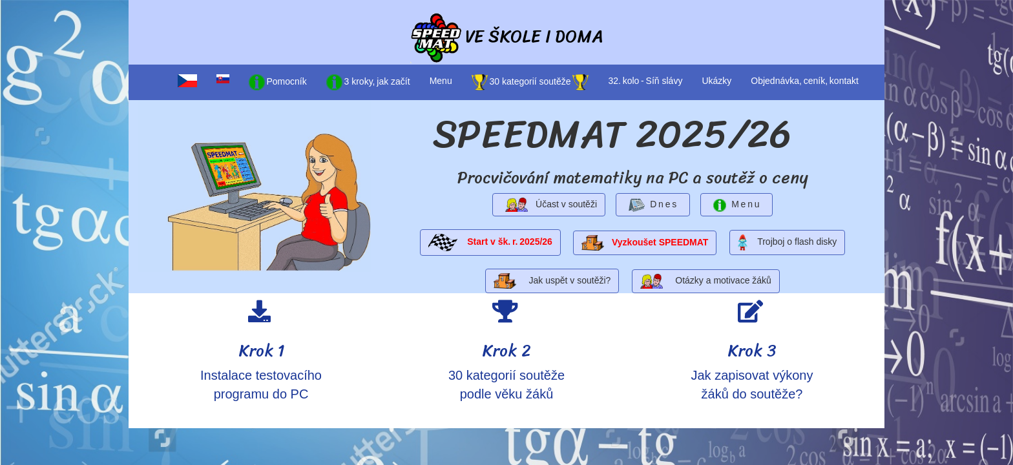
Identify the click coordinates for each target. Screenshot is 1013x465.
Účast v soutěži (549, 205)
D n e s (653, 205)
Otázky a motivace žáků (705, 281)
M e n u (737, 205)
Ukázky (716, 81)
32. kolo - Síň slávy (645, 81)
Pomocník (278, 82)
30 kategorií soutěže (530, 82)
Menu (441, 81)
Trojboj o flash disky (787, 242)
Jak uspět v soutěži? (552, 281)
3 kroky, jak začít (368, 82)
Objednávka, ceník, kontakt (805, 81)
